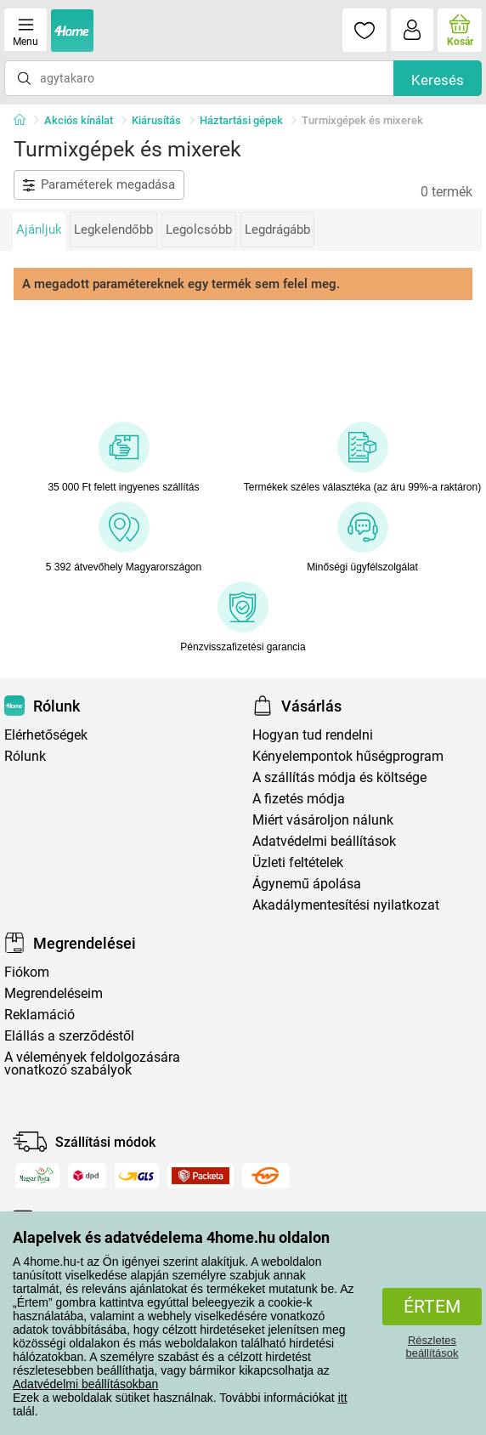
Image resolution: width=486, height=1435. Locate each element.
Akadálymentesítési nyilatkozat (345, 905)
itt (343, 1397)
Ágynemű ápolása (306, 883)
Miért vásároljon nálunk (322, 820)
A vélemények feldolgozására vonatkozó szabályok (92, 1063)
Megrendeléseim (53, 993)
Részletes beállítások (431, 1346)
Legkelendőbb (113, 229)
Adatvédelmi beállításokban (85, 1384)
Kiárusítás (156, 120)
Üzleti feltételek (297, 862)
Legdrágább (277, 229)
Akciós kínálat (78, 120)
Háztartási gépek (241, 120)
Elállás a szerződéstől (69, 1035)
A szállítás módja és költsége (339, 777)
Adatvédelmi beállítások (324, 841)
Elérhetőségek (46, 735)
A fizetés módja (298, 798)
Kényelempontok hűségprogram (348, 756)
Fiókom (26, 972)
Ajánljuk (39, 229)
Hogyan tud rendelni (312, 735)
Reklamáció (39, 1014)
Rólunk (25, 756)
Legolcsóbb (199, 229)
